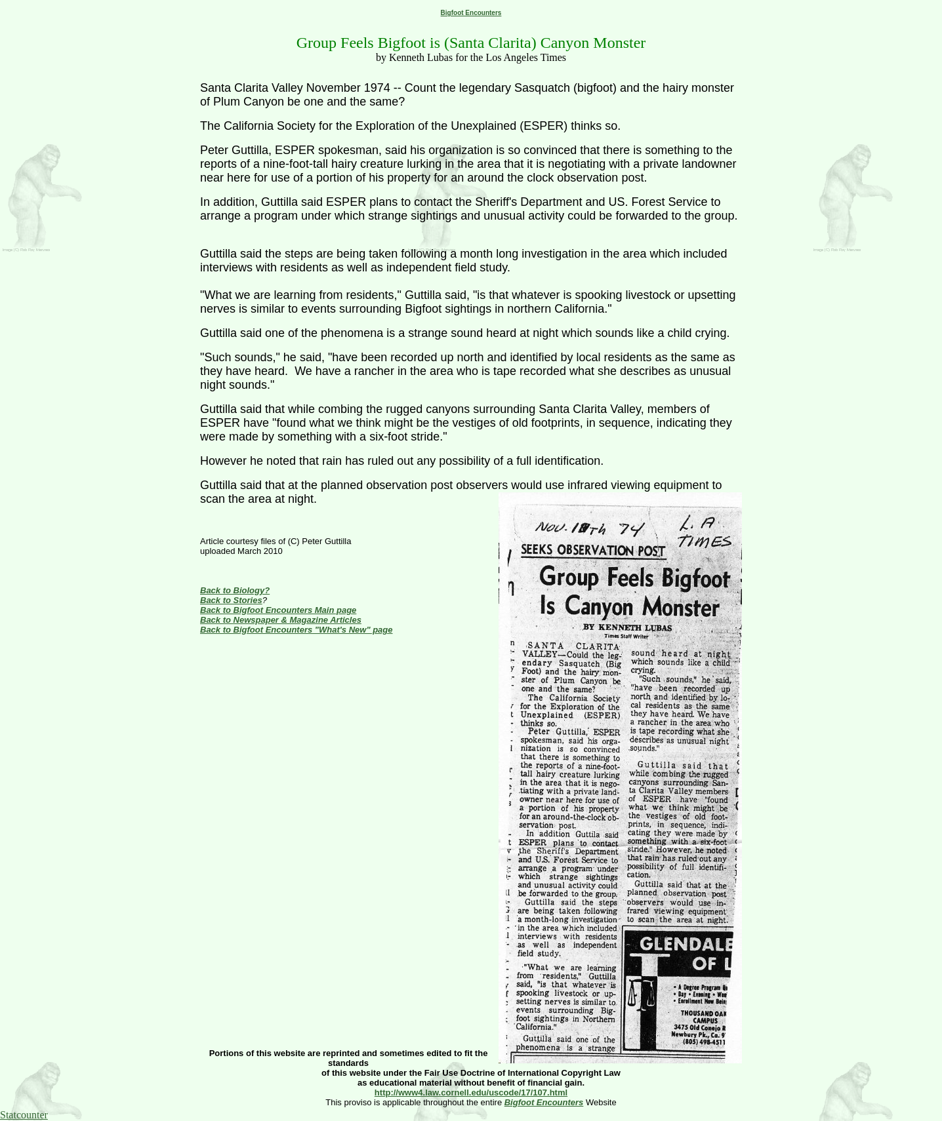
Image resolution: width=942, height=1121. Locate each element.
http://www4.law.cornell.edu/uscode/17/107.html (471, 1092)
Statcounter (24, 1114)
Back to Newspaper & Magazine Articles (280, 620)
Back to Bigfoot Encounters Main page (278, 610)
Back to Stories (231, 600)
